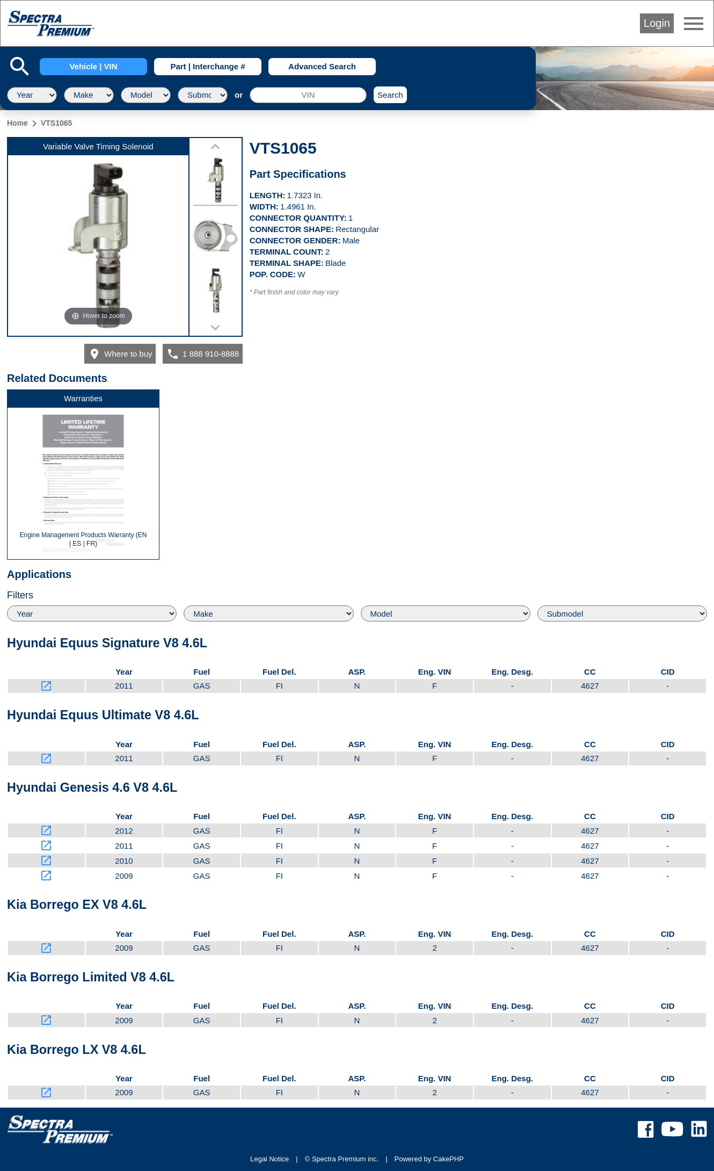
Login (657, 23)
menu (693, 24)
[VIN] (308, 95)
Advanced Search (322, 66)
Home (17, 123)
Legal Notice (269, 1159)
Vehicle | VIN (93, 66)
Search (390, 94)
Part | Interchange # (207, 66)
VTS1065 (56, 123)
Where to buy (120, 354)
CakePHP (448, 1159)
